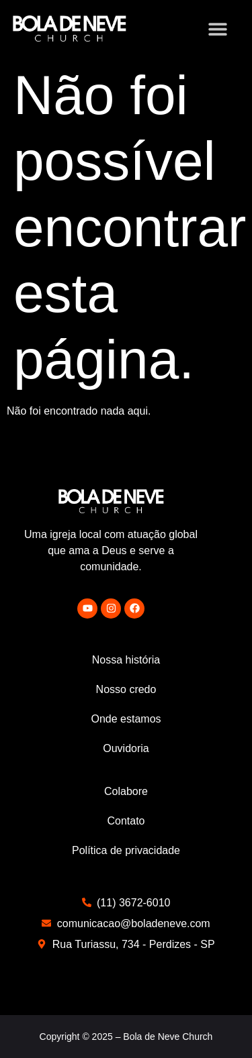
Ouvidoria (126, 748)
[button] (217, 28)
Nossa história (126, 660)
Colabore (126, 791)
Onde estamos (126, 719)
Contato (125, 821)
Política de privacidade (126, 850)
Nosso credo (126, 689)
